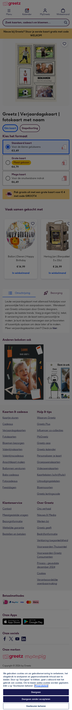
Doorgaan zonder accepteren (36, 699)
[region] (36, 689)
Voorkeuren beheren (36, 706)
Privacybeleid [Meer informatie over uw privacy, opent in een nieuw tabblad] (41, 686)
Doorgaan (36, 692)
